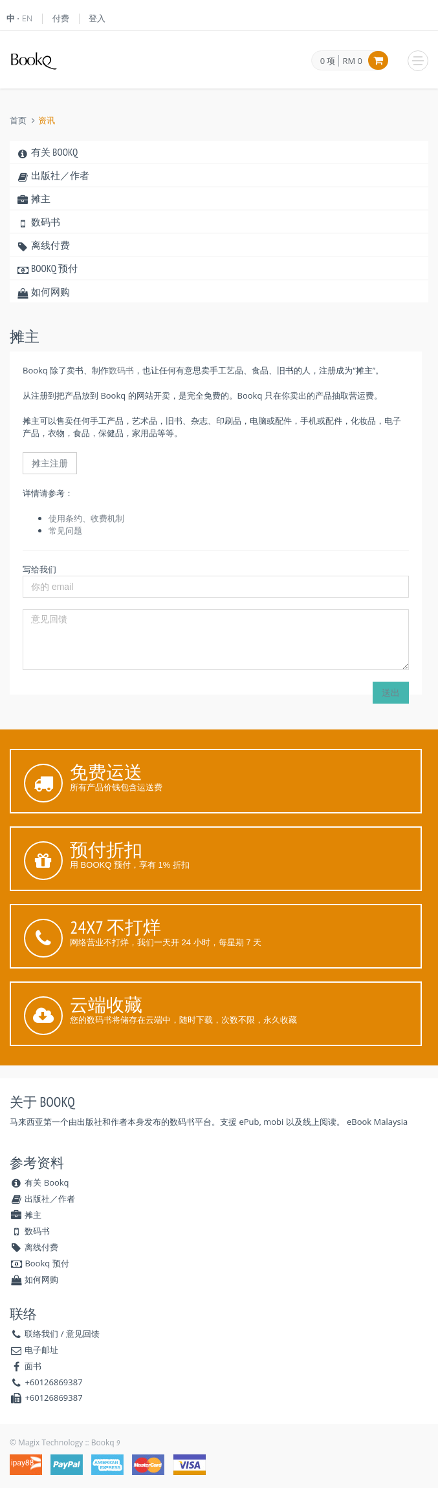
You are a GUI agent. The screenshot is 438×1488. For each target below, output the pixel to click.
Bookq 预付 (47, 268)
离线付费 (43, 245)
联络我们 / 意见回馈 (62, 1333)
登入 (97, 18)
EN (27, 18)
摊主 (33, 199)
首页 (18, 120)
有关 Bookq (47, 152)
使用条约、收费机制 (86, 518)
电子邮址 (41, 1350)
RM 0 (352, 61)
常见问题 (65, 530)
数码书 (38, 222)
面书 (33, 1366)
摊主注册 (50, 463)
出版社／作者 (52, 175)
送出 (391, 692)
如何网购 (43, 292)
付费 (60, 18)
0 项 (328, 61)
